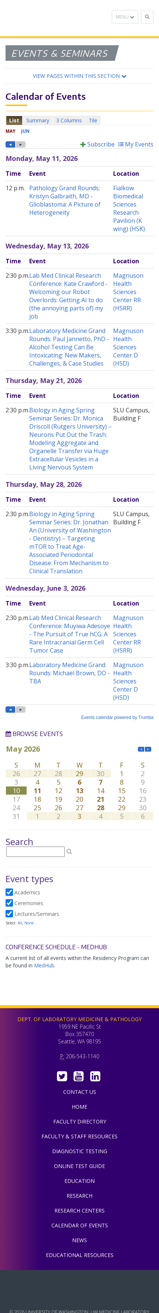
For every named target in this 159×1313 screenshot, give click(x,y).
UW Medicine (79, 1281)
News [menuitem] (79, 1240)
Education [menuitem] (79, 1180)
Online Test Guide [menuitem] (79, 1166)
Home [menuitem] (79, 1106)
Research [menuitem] (79, 1195)
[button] (79, 76)
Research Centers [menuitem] (79, 1210)
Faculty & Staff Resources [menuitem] (79, 1136)
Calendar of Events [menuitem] (79, 1225)
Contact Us (79, 1091)
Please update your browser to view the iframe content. (79, 120)
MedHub (44, 965)
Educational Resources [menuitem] (80, 1254)
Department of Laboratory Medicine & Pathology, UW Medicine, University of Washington (43, 18)
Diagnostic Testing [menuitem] (79, 1151)
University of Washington (79, 1297)
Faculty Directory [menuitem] (79, 1121)
